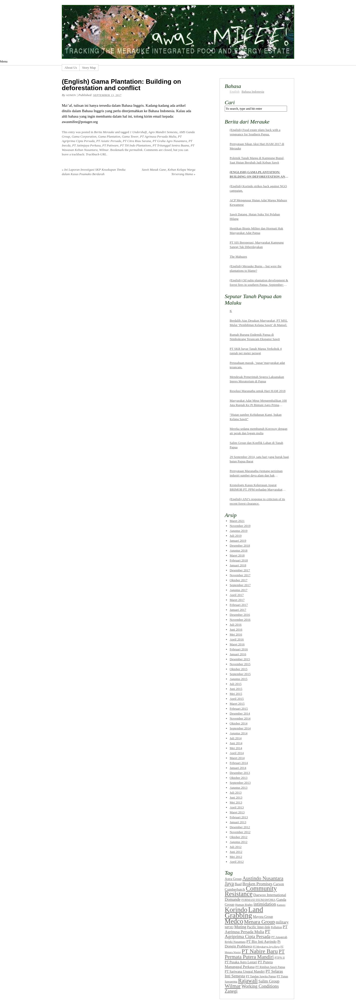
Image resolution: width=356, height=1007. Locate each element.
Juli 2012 (236, 847)
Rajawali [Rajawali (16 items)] (248, 981)
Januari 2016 (238, 654)
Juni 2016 (236, 629)
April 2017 (237, 595)
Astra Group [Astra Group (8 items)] (233, 879)
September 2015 (240, 674)
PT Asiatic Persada (108, 141)
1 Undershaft (138, 132)
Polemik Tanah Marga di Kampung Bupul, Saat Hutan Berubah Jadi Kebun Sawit (257, 160)
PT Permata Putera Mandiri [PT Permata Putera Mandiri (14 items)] (255, 954)
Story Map (89, 67)
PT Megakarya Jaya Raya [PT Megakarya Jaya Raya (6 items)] (266, 946)
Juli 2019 (236, 535)
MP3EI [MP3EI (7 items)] (229, 927)
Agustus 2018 (238, 550)
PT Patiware (110, 145)
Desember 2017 (240, 570)
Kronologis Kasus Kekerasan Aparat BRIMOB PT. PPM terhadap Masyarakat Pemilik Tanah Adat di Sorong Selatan (256, 487)
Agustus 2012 (238, 842)
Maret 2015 (237, 703)
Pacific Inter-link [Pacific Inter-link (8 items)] (258, 927)
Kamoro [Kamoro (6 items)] (281, 905)
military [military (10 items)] (282, 922)
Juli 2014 (236, 738)
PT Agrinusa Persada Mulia (158, 136)
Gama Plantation (109, 136)
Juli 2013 (236, 792)
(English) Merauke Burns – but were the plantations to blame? (255, 268)
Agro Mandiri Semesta (162, 132)
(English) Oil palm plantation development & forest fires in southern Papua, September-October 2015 (259, 282)
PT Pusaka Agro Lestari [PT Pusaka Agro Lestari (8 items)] (241, 962)
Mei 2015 (236, 694)
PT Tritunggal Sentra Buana (171, 145)
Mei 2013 (236, 802)
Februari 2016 (239, 649)
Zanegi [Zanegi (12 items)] (231, 991)
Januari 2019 (238, 540)
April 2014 (237, 753)
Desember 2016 (240, 615)
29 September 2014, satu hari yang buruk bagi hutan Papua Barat (259, 459)
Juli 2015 (236, 684)
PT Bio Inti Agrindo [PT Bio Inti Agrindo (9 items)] (261, 941)
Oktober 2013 (238, 778)
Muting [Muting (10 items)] (240, 927)
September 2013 (240, 782)
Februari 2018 (239, 560)
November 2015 (240, 664)
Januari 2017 (238, 610)
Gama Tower (130, 136)
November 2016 (240, 619)
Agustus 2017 (238, 590)
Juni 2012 (236, 852)
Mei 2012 (236, 857)
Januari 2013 (238, 822)
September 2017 (240, 585)
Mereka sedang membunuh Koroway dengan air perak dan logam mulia (258, 431)
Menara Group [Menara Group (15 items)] (259, 922)
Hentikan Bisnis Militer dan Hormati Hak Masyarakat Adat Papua (256, 230)
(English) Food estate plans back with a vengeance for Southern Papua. (255, 132)
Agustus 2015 (238, 679)
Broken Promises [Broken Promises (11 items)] (257, 883)
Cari (230, 102)
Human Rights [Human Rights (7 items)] (244, 904)
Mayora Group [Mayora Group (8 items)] (263, 917)
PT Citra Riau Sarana (137, 141)
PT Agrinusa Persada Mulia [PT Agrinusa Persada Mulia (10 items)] (256, 929)
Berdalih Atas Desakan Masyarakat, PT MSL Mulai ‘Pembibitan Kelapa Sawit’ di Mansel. (259, 323)
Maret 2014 (237, 758)
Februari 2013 (239, 817)
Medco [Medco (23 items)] (234, 921)
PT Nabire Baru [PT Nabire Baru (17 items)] (260, 951)
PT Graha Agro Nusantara (170, 141)
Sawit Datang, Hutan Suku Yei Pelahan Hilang (255, 216)
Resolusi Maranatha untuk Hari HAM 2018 (258, 391)
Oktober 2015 (238, 669)
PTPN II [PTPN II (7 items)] (279, 957)
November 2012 (240, 832)
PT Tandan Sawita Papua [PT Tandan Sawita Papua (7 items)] (261, 976)
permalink (135, 150)
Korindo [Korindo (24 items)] (236, 909)
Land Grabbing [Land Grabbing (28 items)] (244, 912)
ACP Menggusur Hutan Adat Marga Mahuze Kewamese (258, 202)
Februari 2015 (239, 708)
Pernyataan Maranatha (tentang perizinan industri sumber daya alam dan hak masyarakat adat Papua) (256, 473)
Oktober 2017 (238, 580)
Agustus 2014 (238, 733)
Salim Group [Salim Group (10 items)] (268, 981)
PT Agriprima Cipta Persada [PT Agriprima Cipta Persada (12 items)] (247, 934)
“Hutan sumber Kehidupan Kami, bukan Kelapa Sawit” (256, 417)
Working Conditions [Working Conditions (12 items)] (260, 986)
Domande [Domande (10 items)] (233, 899)
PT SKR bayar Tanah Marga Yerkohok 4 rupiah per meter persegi (256, 351)
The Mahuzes (238, 256)
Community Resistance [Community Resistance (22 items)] (251, 891)
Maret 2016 (237, 644)
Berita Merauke (104, 132)
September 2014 (240, 728)
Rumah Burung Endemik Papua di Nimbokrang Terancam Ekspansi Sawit (255, 337)
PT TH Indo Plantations (135, 145)
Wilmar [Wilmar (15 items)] (233, 986)
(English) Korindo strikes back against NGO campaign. (258, 188)
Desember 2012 (240, 827)
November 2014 (240, 718)
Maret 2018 (237, 555)
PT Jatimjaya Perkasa (86, 145)
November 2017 (240, 575)
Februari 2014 (239, 763)
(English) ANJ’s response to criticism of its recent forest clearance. (257, 501)
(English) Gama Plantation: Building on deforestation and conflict (258, 174)
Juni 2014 (236, 743)
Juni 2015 (236, 689)
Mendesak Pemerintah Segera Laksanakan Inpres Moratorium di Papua (257, 379)
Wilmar (104, 150)
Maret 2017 (237, 600)
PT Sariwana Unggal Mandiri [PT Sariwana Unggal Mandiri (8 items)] (245, 971)
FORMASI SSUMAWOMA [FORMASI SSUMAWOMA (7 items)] (258, 900)
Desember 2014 (240, 713)
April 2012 (237, 861)
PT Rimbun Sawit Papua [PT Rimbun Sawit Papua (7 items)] (270, 967)
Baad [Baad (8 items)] (238, 884)
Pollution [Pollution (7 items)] (276, 927)
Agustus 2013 (238, 787)
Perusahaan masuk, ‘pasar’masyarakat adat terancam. (257, 365)
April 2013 (237, 807)
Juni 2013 (236, 797)
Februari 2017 (239, 605)
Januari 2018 (238, 565)
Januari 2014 (238, 768)
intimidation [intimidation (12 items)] (264, 904)
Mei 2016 (236, 634)
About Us (71, 67)
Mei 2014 (236, 748)
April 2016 (237, 639)
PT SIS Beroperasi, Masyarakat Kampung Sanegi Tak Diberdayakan (257, 245)
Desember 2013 (240, 773)
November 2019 (240, 526)
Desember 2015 (240, 659)
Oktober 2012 (238, 837)
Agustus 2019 (238, 531)
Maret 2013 (237, 812)
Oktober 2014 (238, 723)
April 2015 (237, 698)
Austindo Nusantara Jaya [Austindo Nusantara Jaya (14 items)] (254, 881)
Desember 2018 (240, 545)
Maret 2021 (237, 521)
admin (71, 95)
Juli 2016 (236, 624)
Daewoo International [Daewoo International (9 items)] (269, 895)
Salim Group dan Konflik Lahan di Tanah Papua (256, 445)
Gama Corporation (84, 136)
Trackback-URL (96, 154)
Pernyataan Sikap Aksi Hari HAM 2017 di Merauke (257, 146)
